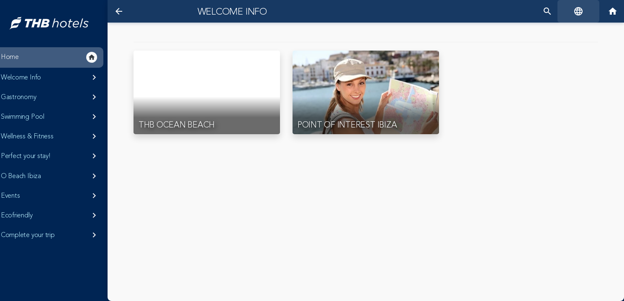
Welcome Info (229, 12)
